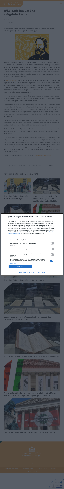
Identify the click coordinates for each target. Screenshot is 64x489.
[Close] (60, 216)
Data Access (32, 272)
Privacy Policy (41, 272)
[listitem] (32, 240)
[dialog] (32, 245)
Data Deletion (22, 272)
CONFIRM (20, 266)
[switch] (52, 243)
